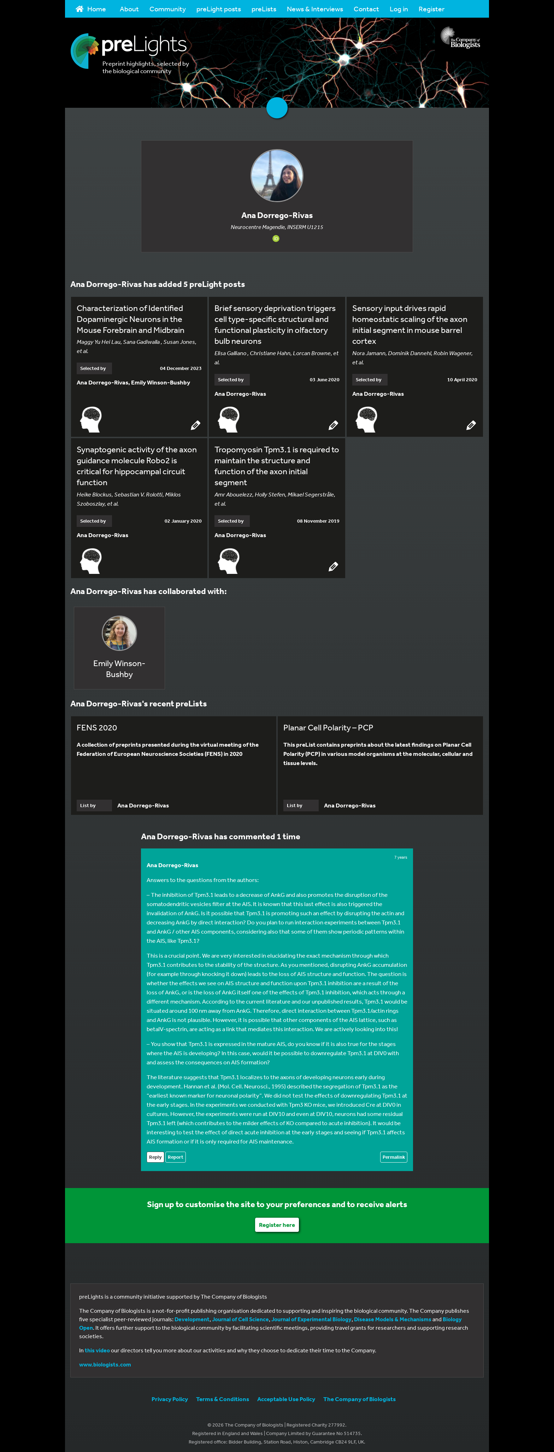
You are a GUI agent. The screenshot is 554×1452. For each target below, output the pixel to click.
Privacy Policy (170, 1396)
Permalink (394, 1154)
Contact (366, 9)
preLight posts (218, 9)
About (129, 9)
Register (431, 9)
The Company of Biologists (359, 1396)
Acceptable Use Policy (286, 1396)
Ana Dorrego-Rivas (172, 862)
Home (91, 9)
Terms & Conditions (222, 1396)
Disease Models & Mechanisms (392, 1316)
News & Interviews (315, 9)
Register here (277, 1222)
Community (167, 9)
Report (175, 1154)
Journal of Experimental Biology (311, 1316)
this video (97, 1347)
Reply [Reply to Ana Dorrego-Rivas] (155, 1154)
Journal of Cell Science (240, 1316)
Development (192, 1316)
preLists (264, 9)
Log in (399, 9)
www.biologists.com (105, 1361)
